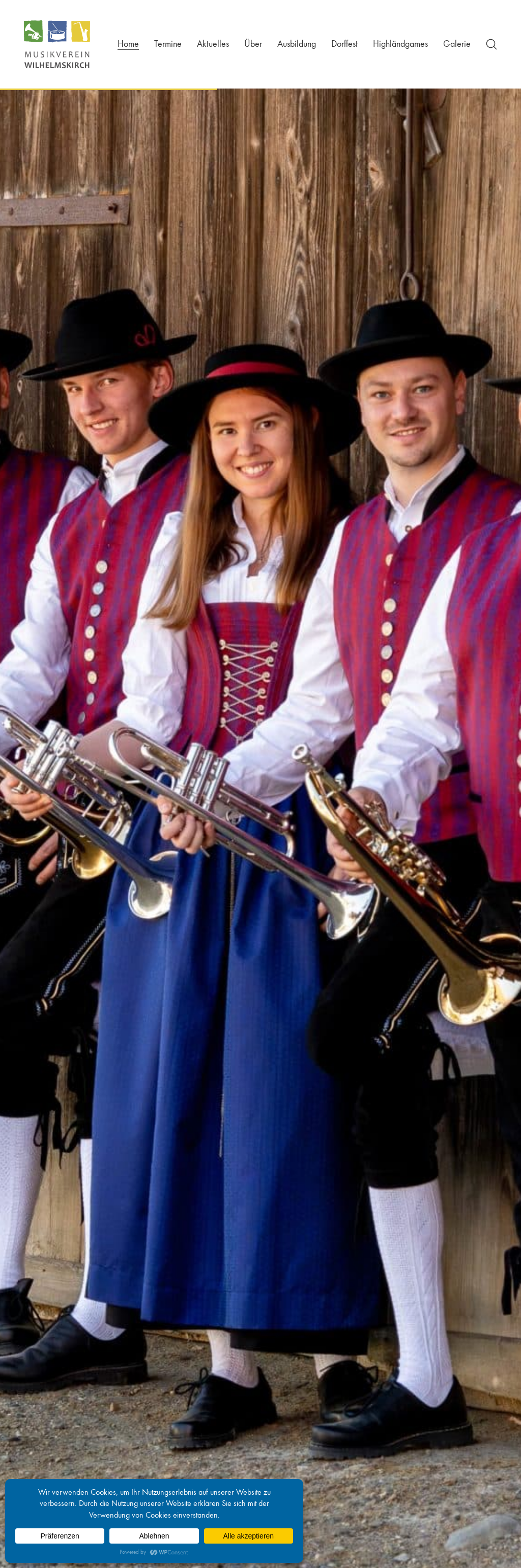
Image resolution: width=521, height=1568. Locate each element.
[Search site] (491, 44)
